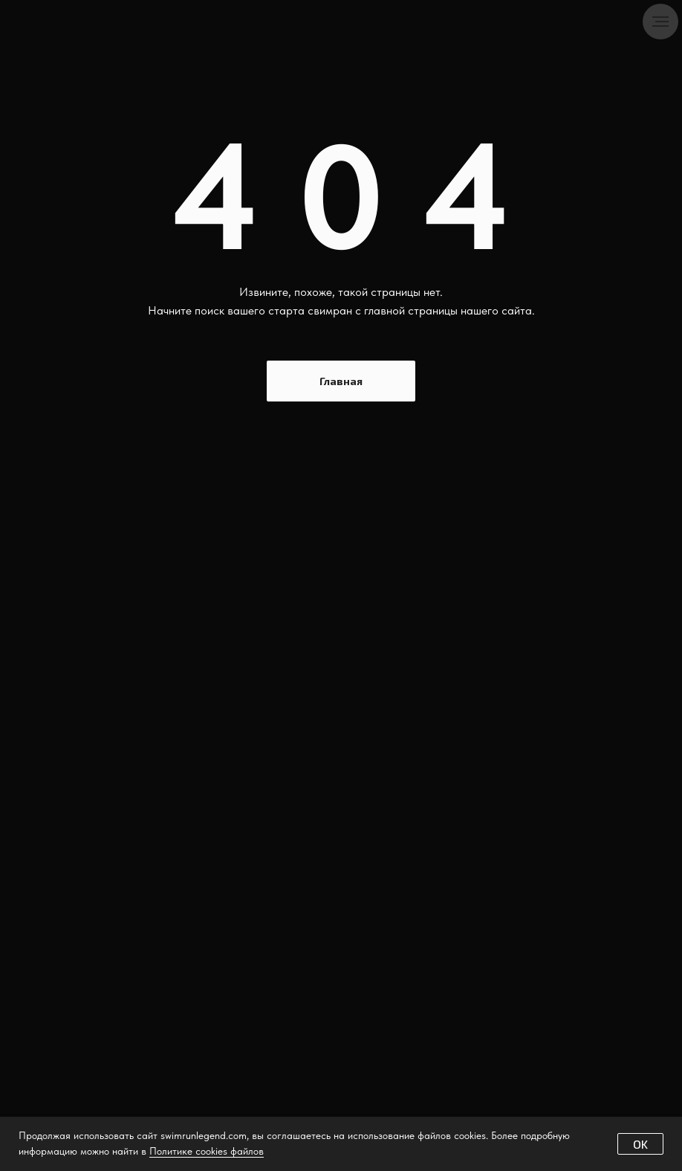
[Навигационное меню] (660, 21)
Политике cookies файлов (206, 1151)
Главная (341, 381)
